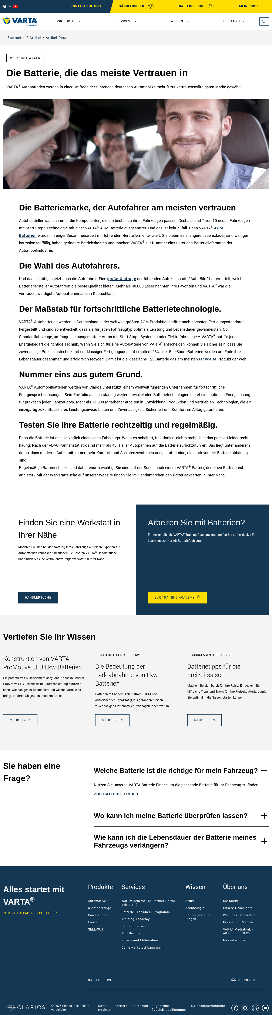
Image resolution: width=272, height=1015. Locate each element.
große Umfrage (121, 279)
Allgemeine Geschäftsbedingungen (170, 1008)
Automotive (97, 901)
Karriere (121, 1006)
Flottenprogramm (135, 926)
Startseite (16, 37)
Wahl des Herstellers (239, 915)
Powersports (98, 915)
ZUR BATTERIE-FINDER (116, 794)
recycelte (207, 359)
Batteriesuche (101, 980)
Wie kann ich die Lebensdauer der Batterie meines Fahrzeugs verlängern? (175, 841)
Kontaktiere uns (86, 6)
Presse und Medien (238, 922)
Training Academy (135, 919)
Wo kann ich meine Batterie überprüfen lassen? (171, 815)
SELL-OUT (96, 929)
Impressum (139, 1006)
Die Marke (231, 901)
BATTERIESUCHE (196, 6)
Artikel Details (58, 37)
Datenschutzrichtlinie (208, 1006)
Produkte (65, 21)
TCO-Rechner (131, 933)
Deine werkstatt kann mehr (142, 947)
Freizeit (94, 922)
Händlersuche (38, 597)
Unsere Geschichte (238, 908)
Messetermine (234, 940)
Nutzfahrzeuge (99, 908)
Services (122, 21)
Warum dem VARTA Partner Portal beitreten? (148, 903)
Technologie (195, 908)
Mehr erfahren (104, 1008)
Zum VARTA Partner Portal (27, 913)
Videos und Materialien (139, 940)
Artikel (35, 37)
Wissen (177, 21)
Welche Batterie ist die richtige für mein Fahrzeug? (176, 770)
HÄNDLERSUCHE (136, 6)
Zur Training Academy (175, 597)
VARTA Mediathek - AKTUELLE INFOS (238, 931)
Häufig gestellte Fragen (198, 917)
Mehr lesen (20, 720)
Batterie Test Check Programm (145, 912)
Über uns (231, 21)
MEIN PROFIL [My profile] (253, 6)
